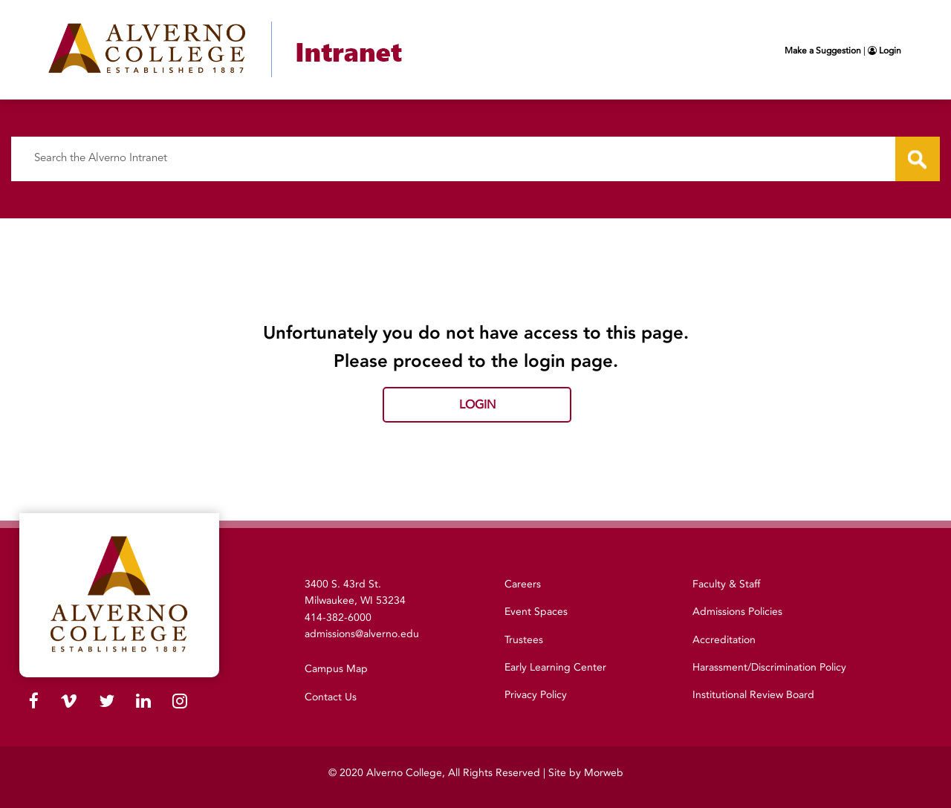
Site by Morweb (585, 772)
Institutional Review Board (753, 694)
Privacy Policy (535, 694)
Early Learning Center (555, 667)
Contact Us (331, 697)
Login (884, 50)
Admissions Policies (737, 611)
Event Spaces (536, 611)
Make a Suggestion (823, 50)
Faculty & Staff (726, 584)
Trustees (523, 639)
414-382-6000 (338, 617)
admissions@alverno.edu (362, 634)
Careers (522, 584)
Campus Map (336, 668)
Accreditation (724, 639)
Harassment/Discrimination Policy (769, 667)
